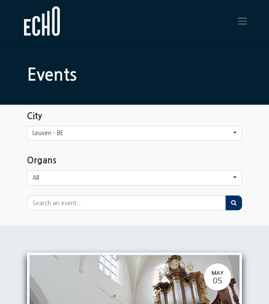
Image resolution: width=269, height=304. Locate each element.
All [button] (35, 178)
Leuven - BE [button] (48, 133)
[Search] (234, 202)
